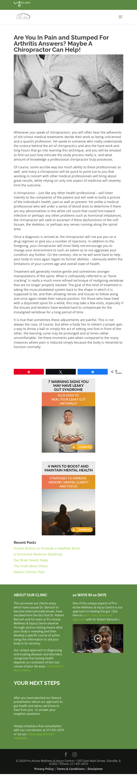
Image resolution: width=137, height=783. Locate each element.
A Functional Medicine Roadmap (38, 554)
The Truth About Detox (31, 566)
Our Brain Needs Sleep (31, 560)
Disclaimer (95, 769)
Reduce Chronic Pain (29, 572)
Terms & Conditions (71, 769)
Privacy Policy (44, 769)
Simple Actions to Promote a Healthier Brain (47, 548)
